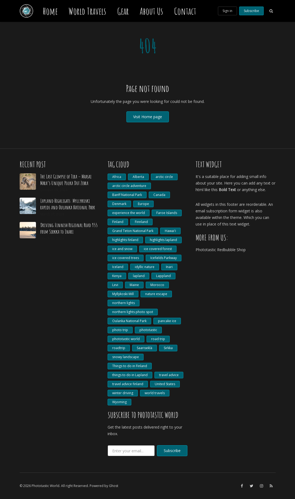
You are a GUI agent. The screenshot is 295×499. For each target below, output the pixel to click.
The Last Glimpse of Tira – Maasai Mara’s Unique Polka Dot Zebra (66, 179)
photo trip (120, 330)
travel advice (169, 375)
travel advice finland (127, 384)
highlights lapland (163, 239)
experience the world (128, 212)
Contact (185, 11)
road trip (158, 339)
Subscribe (251, 10)
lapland (139, 276)
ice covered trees (125, 258)
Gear (123, 11)
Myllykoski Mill (123, 294)
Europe (143, 203)
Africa (116, 176)
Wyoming (119, 402)
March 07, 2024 (52, 214)
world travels (155, 393)
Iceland (117, 267)
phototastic (148, 330)
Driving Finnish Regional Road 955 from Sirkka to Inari (69, 228)
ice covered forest (158, 248)
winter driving (122, 393)
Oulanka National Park (129, 321)
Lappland (163, 276)
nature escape (156, 294)
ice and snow (122, 248)
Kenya (116, 276)
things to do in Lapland (130, 375)
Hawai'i (170, 230)
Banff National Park (127, 194)
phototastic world (126, 339)
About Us (151, 11)
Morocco (157, 285)
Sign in (227, 10)
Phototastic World (45, 485)
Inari (169, 267)
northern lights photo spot (132, 312)
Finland (117, 221)
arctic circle (164, 176)
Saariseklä (144, 348)
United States (165, 384)
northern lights (123, 303)
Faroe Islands (166, 212)
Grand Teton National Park (132, 230)
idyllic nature (144, 267)
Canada (159, 194)
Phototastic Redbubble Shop (221, 249)
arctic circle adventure (129, 185)
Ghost (113, 485)
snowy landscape (125, 357)
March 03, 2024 (52, 238)
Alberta (138, 176)
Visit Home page (147, 116)
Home (50, 11)
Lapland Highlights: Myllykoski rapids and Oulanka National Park (67, 204)
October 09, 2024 (53, 190)
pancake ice (167, 321)
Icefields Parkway (163, 258)
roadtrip (118, 348)
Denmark (119, 203)
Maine (134, 285)
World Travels (87, 11)
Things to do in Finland (129, 366)
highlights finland (125, 239)
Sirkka (168, 348)
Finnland (141, 221)
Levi (115, 285)
